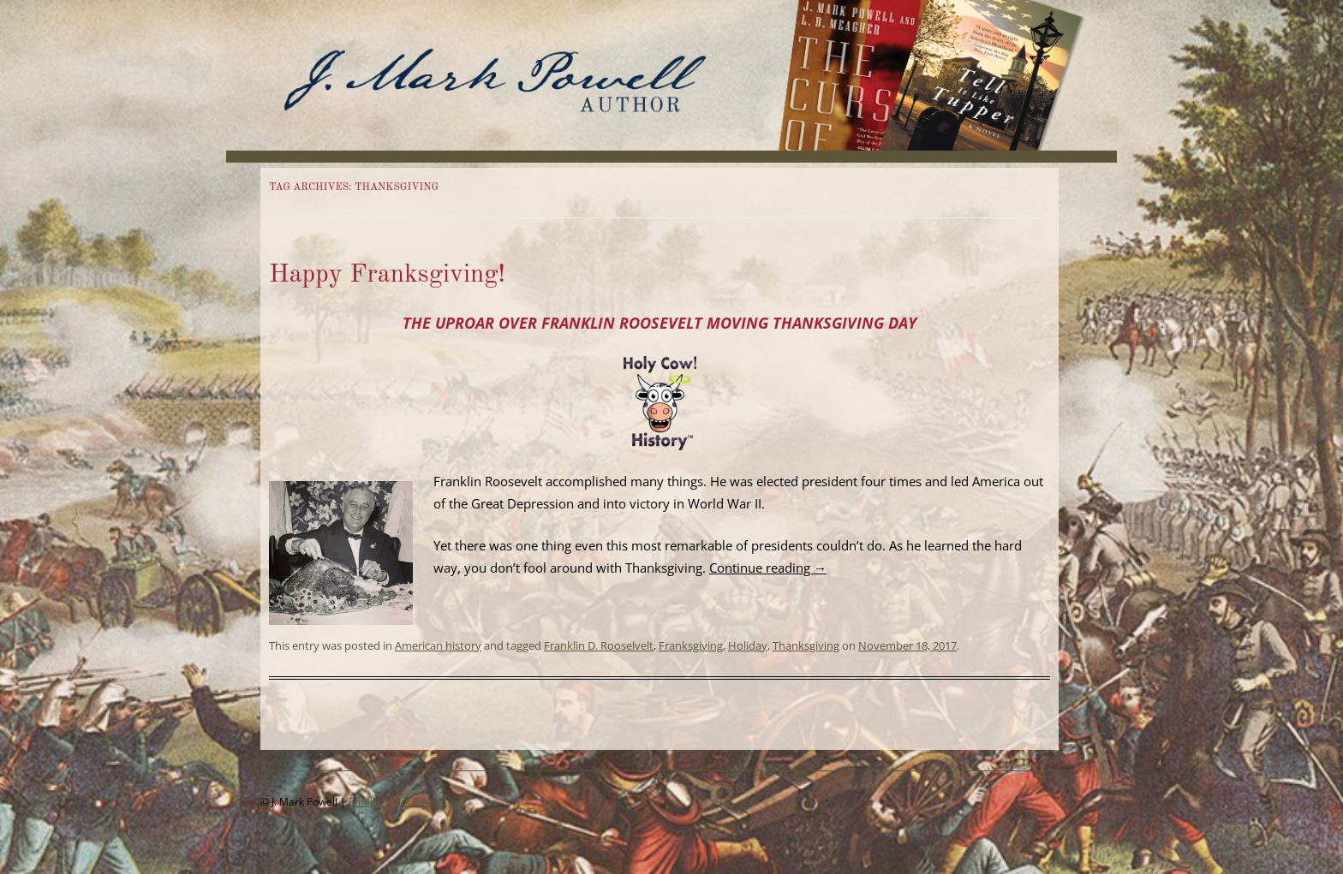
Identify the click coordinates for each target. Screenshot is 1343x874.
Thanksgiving (806, 645)
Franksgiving (691, 645)
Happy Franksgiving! (387, 275)
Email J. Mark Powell (396, 801)
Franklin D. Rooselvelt (599, 645)
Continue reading (768, 567)
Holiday (747, 645)
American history (438, 645)
